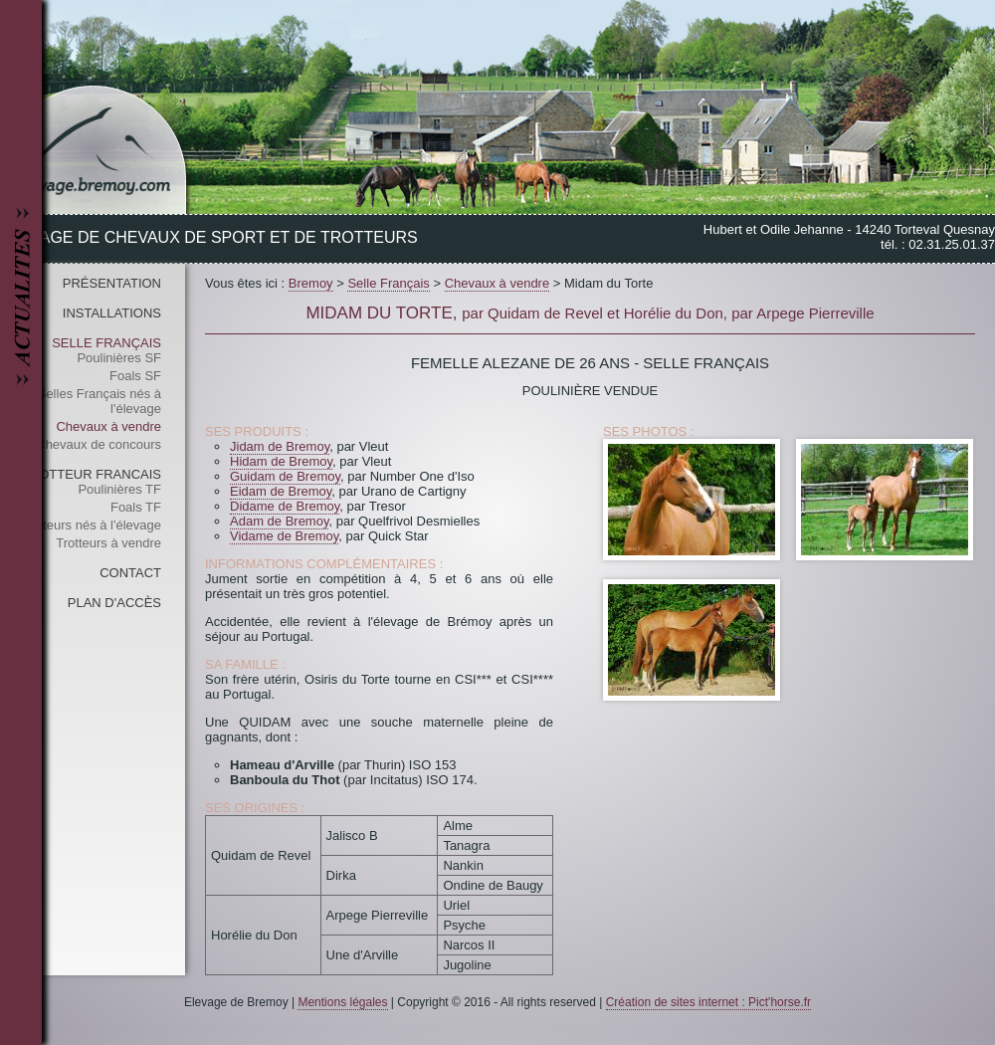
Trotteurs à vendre (108, 542)
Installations (112, 313)
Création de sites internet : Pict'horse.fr (708, 1002)
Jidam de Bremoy (279, 446)
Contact (130, 572)
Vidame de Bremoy (284, 535)
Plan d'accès (114, 602)
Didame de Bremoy (284, 506)
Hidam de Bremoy (281, 461)
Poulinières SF (119, 357)
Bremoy (311, 283)
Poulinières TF (119, 489)
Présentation (112, 283)
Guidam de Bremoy (285, 476)
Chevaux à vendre (108, 426)
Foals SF (135, 375)
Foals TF (135, 507)
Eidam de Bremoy (280, 491)
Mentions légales (342, 1002)
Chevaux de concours (98, 444)
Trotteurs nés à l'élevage (91, 525)
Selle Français (106, 342)
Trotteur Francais (91, 474)
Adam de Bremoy (279, 521)
